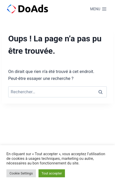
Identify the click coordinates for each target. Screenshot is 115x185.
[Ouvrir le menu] (98, 9)
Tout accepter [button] (52, 173)
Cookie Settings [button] (21, 173)
